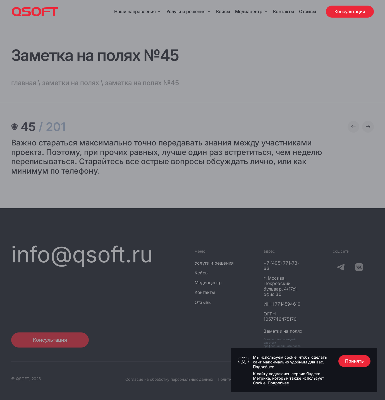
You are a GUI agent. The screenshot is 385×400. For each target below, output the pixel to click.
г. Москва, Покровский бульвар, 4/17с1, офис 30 (281, 286)
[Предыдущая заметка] (353, 127)
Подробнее (263, 366)
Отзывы (307, 11)
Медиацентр (248, 11)
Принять (354, 361)
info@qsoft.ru (82, 254)
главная (23, 83)
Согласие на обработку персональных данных (169, 379)
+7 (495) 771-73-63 (281, 265)
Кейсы (223, 11)
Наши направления (137, 11)
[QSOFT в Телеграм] (340, 268)
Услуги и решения (188, 11)
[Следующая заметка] (368, 127)
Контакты (283, 11)
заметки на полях (70, 83)
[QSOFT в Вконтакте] (359, 268)
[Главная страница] (35, 11)
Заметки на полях (283, 331)
